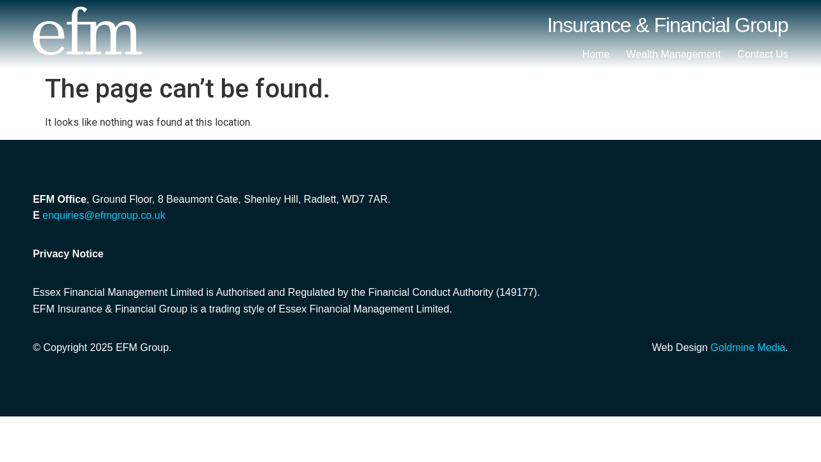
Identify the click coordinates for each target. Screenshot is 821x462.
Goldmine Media (748, 347)
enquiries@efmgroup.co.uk (103, 215)
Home (596, 54)
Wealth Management (673, 54)
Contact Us (763, 54)
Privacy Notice (68, 253)
